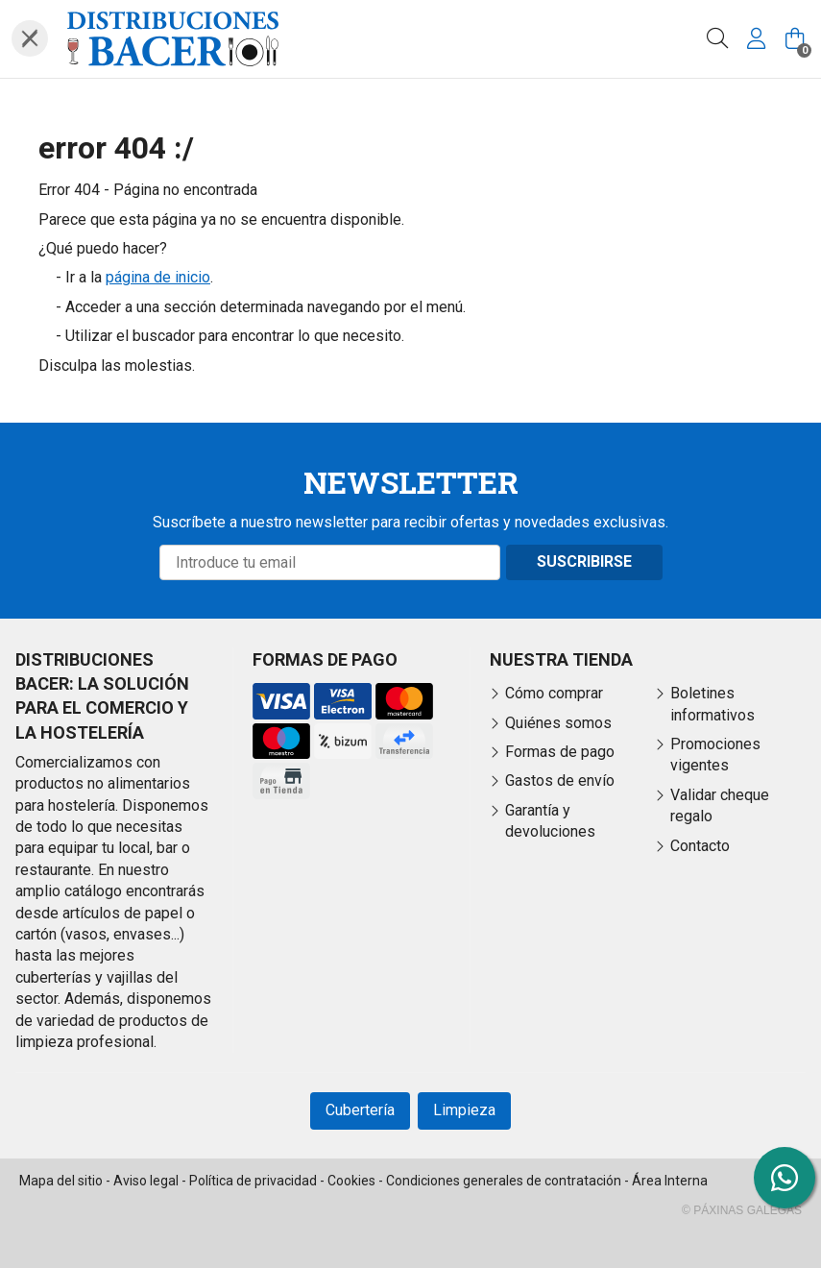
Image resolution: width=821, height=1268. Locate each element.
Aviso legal (146, 1180)
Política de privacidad (253, 1180)
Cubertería (360, 1110)
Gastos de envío (560, 780)
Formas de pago (560, 752)
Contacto (700, 846)
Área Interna (670, 1180)
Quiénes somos (558, 723)
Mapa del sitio (61, 1180)
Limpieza (464, 1110)
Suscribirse (584, 561)
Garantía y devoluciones (550, 821)
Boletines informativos (712, 703)
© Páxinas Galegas (742, 1210)
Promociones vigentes (715, 754)
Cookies (351, 1180)
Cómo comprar (554, 693)
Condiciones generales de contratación (503, 1180)
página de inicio (158, 277)
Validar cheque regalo (719, 805)
